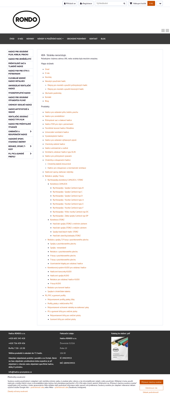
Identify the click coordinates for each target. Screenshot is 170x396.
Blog (103, 38)
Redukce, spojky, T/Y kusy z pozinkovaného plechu (68, 239)
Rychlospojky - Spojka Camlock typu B (68, 188)
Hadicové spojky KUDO (59, 275)
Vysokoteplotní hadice (54, 136)
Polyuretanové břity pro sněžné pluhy (65, 315)
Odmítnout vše (151, 388)
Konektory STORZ (57, 219)
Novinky (30, 38)
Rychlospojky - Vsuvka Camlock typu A (68, 199)
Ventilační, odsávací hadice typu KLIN (60, 152)
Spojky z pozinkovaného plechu (63, 243)
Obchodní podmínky (76, 38)
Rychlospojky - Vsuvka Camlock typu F (68, 207)
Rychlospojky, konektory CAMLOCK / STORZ (65, 179)
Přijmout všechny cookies (151, 382)
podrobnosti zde (37, 387)
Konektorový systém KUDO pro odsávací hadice (67, 267)
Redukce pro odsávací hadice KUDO (64, 279)
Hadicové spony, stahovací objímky (59, 172)
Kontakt (93, 38)
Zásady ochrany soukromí (18, 391)
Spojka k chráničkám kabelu (59, 291)
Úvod (12, 38)
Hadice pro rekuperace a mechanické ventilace (67, 168)
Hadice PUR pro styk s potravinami (59, 124)
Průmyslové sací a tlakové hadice (58, 120)
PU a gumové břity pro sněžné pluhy (62, 311)
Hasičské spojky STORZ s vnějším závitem (69, 227)
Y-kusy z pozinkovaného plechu (63, 255)
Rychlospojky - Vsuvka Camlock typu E (68, 203)
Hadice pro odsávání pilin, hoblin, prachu (61, 112)
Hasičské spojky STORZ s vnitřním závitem (70, 223)
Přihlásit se (70, 3)
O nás (20, 38)
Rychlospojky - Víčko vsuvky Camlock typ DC (71, 211)
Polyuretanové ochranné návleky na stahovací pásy (68, 307)
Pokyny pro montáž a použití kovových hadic (66, 89)
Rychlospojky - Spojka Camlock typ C (67, 191)
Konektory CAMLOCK (58, 183)
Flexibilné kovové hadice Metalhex (59, 128)
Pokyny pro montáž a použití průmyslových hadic (67, 85)
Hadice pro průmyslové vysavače (58, 156)
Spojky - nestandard (58, 247)
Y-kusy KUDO (55, 283)
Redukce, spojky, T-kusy (54, 176)
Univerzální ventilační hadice (57, 132)
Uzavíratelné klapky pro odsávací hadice (66, 263)
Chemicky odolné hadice (55, 144)
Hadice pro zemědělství (54, 116)
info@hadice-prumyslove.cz (20, 372)
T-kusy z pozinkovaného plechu (63, 259)
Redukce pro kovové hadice (59, 287)
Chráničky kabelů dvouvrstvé (59, 164)
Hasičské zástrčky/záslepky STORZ (67, 235)
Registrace (86, 3)
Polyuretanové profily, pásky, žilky (61, 299)
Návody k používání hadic (50, 38)
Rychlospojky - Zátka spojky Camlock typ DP (70, 215)
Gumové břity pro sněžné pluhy (63, 319)
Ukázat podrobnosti (151, 392)
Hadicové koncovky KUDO (60, 271)
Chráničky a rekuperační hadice (58, 160)
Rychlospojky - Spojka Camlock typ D (68, 195)
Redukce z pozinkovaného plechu (64, 251)
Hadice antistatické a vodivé (56, 148)
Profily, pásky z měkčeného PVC (60, 303)
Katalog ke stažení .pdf (120, 333)
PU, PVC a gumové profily (55, 295)
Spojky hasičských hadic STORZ (65, 231)
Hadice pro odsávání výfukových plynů (60, 140)
